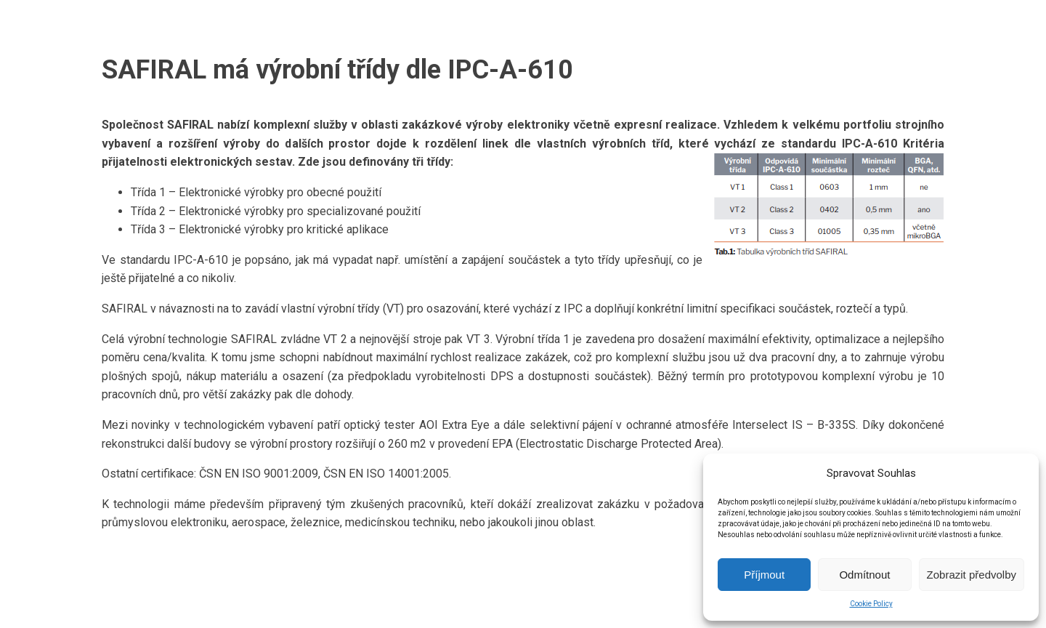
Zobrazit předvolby (971, 574)
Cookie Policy (871, 604)
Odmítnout (864, 574)
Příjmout (764, 574)
